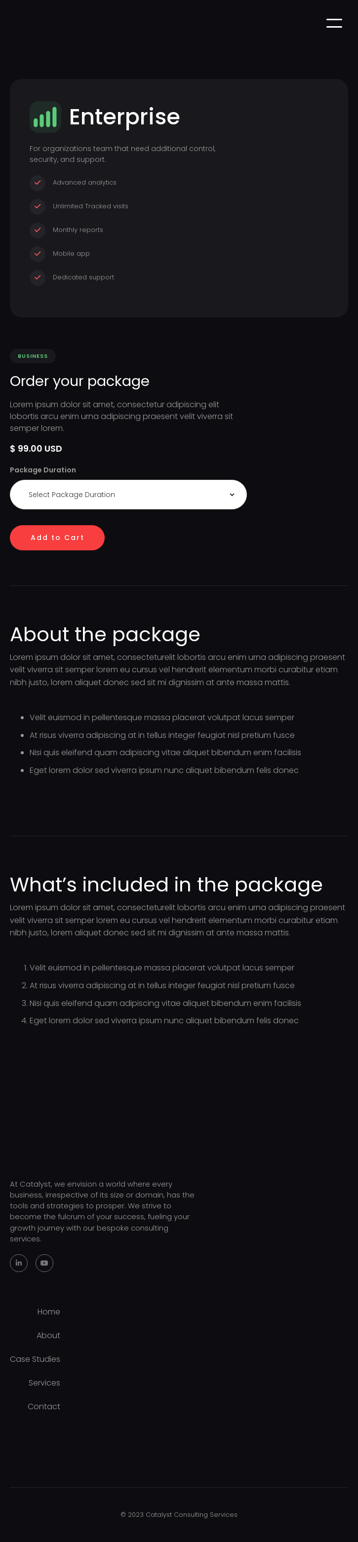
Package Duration (43, 470)
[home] (12, 23)
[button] (334, 23)
